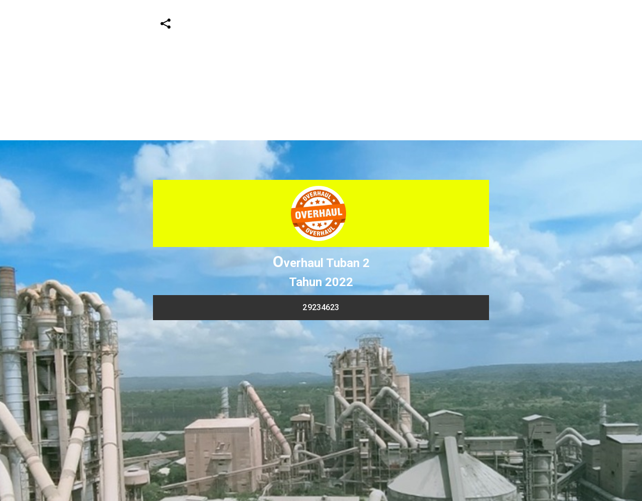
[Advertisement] (301, 70)
